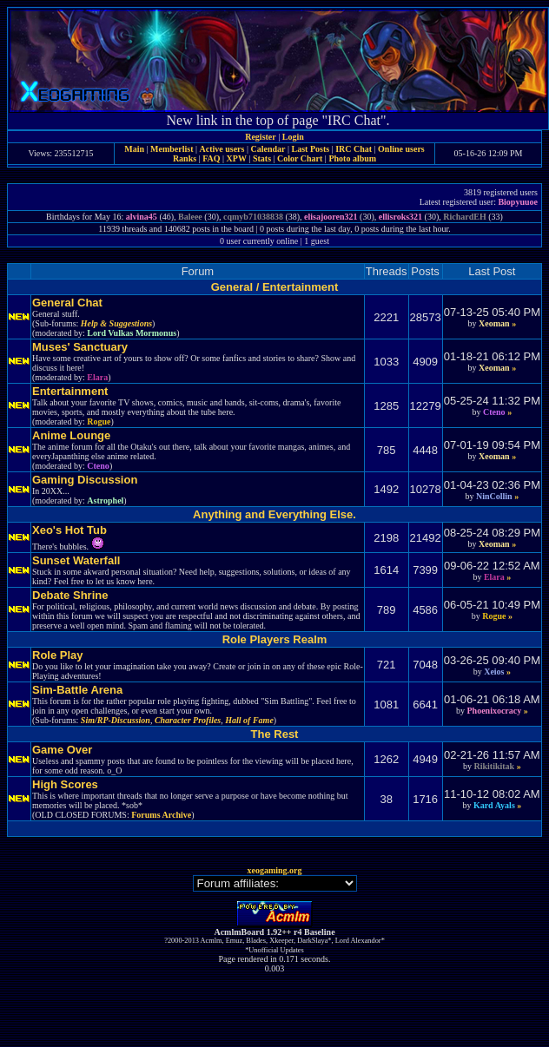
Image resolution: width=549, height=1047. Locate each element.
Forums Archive (161, 815)
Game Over (62, 749)
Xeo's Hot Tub (69, 530)
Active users (222, 149)
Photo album (352, 158)
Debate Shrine (70, 595)
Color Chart (299, 158)
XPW (237, 158)
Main (134, 149)
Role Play (57, 655)
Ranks (184, 158)
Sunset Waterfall (76, 560)
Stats (262, 158)
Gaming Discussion (84, 479)
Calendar (267, 149)
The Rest (275, 734)
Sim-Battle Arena (77, 689)
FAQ (211, 158)
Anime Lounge (71, 435)
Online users (401, 149)
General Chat (67, 302)
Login (293, 137)
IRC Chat (353, 149)
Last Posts (310, 149)
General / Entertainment (275, 286)
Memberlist (171, 149)
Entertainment (70, 391)
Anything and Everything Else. (274, 514)
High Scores (65, 784)
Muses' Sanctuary (80, 346)
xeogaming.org (274, 870)
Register (260, 137)
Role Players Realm (274, 639)
